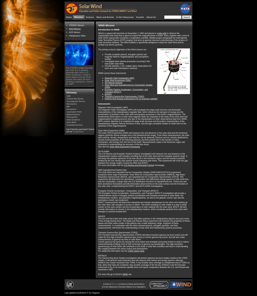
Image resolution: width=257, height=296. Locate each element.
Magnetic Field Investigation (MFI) (119, 78)
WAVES (108, 94)
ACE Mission (74, 32)
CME (69, 96)
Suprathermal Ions (75, 125)
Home (69, 17)
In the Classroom (125, 17)
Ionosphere (71, 109)
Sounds (140, 17)
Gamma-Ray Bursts (75, 99)
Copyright (140, 287)
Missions (78, 17)
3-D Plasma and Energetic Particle (139, 165)
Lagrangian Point (74, 112)
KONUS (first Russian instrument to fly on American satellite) (131, 99)
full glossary (78, 132)
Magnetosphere (73, 114)
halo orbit (162, 33)
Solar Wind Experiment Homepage (125, 147)
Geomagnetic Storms (76, 101)
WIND (125, 274)
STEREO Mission (76, 25)
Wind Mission (75, 29)
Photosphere (72, 117)
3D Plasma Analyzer (113, 83)
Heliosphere (72, 104)
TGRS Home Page (136, 251)
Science (90, 17)
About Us (151, 17)
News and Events (105, 17)
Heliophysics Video (77, 36)
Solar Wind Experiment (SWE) (118, 80)
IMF (68, 107)
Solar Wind (71, 122)
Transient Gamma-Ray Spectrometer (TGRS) (124, 96)
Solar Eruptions (73, 120)
